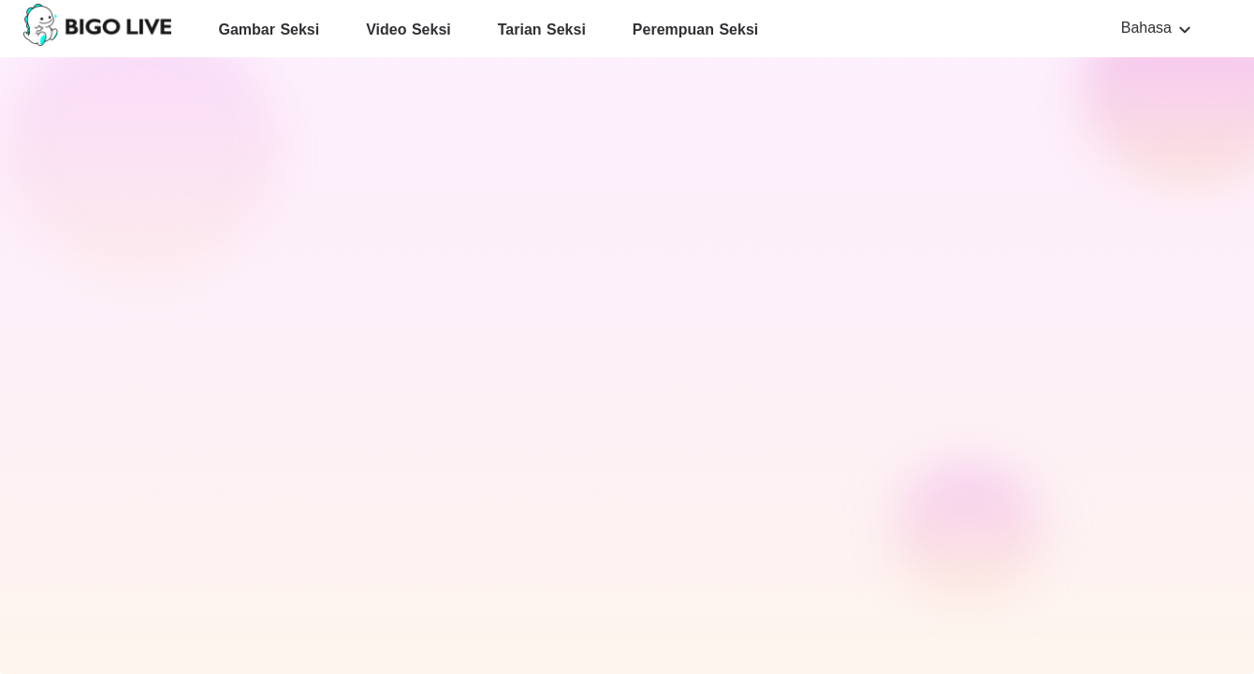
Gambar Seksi (268, 29)
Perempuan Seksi (695, 29)
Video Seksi (408, 29)
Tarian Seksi (542, 29)
